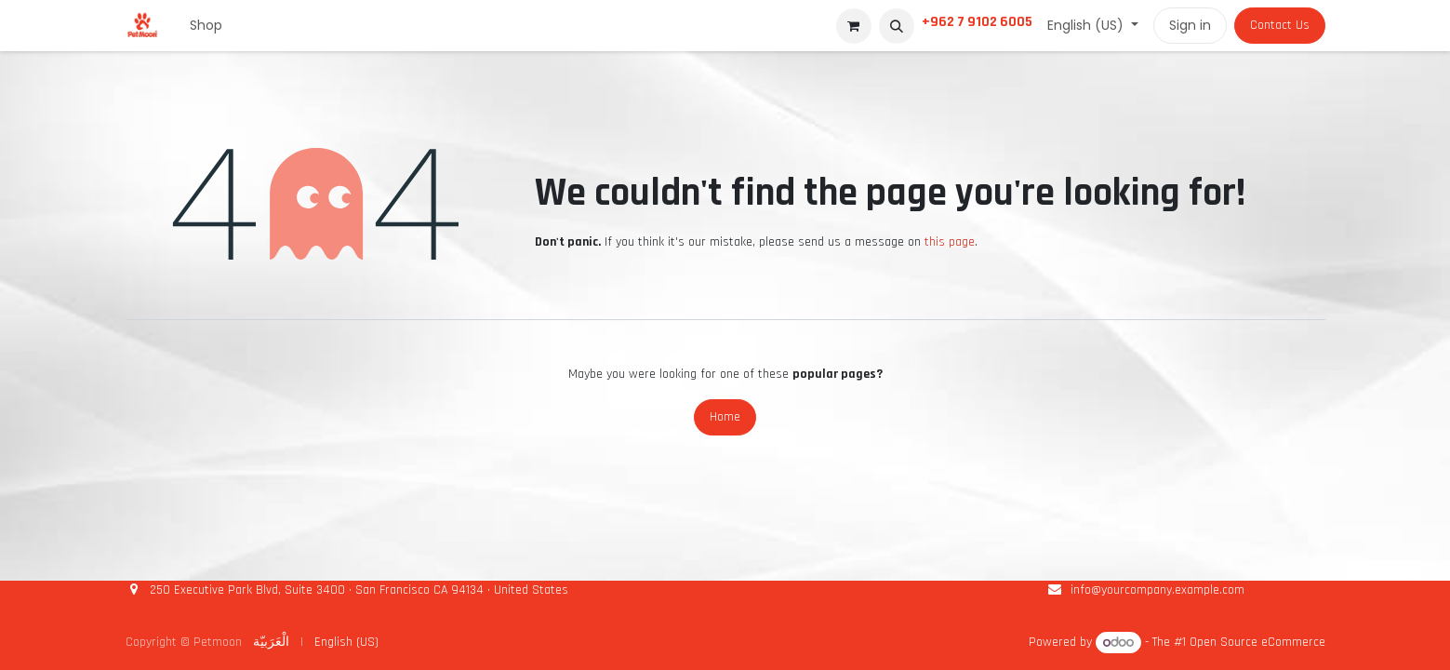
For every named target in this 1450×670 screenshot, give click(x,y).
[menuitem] (206, 25)
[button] (896, 26)
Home (725, 417)
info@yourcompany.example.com (1157, 590)
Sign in (1190, 25)
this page (950, 242)
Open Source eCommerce (1257, 643)
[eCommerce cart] (853, 26)
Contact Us (1280, 25)
